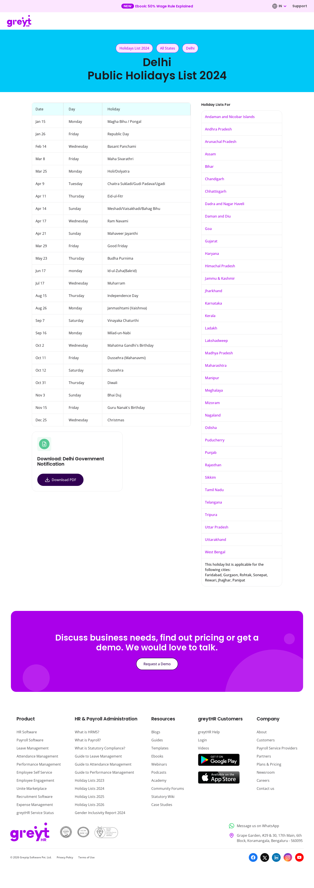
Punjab (211, 452)
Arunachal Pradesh (220, 141)
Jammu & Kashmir (220, 278)
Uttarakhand (215, 539)
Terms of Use (86, 857)
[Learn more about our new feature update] (157, 6)
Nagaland (213, 415)
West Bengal (215, 552)
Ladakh (211, 328)
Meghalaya (214, 390)
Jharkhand (213, 290)
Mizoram (212, 402)
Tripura (211, 514)
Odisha (211, 427)
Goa (208, 228)
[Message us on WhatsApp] (265, 826)
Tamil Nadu (214, 489)
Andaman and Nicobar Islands (230, 116)
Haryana (212, 253)
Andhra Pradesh (218, 129)
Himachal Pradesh (220, 266)
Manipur (212, 377)
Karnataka (213, 303)
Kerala (210, 315)
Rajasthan (213, 465)
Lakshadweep (216, 340)
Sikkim (210, 477)
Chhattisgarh (215, 191)
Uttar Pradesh (216, 527)
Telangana (213, 502)
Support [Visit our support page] (299, 6)
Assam (210, 154)
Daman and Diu (218, 216)
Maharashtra (216, 365)
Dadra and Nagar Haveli (224, 203)
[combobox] (282, 6)
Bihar (209, 166)
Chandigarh (214, 179)
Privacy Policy (65, 857)
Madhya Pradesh (219, 353)
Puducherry (214, 440)
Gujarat (211, 241)
